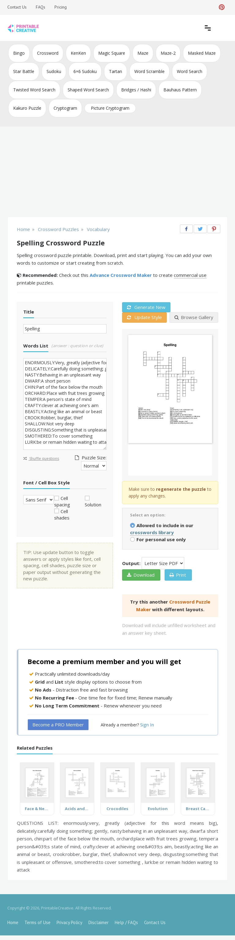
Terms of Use (37, 922)
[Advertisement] (117, 172)
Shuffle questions (41, 458)
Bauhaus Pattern (180, 90)
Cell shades (61, 514)
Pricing (60, 7)
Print (178, 575)
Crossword (47, 53)
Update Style (144, 317)
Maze (142, 53)
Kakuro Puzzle (27, 108)
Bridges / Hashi (136, 90)
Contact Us (17, 7)
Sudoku (54, 71)
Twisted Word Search (34, 90)
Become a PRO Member (58, 725)
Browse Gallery (193, 317)
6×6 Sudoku (85, 71)
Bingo (19, 53)
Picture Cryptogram (110, 108)
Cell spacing (62, 501)
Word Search (189, 71)
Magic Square (111, 53)
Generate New (146, 307)
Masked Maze (202, 53)
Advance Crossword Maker (121, 275)
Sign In (147, 725)
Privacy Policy (69, 922)
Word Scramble (149, 71)
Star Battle (23, 71)
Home (12, 922)
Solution (93, 504)
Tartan (115, 71)
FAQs (40, 7)
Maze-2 (168, 53)
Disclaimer (98, 922)
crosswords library (152, 532)
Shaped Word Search (88, 90)
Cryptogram (65, 108)
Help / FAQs (126, 922)
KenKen (78, 53)
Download (141, 575)
